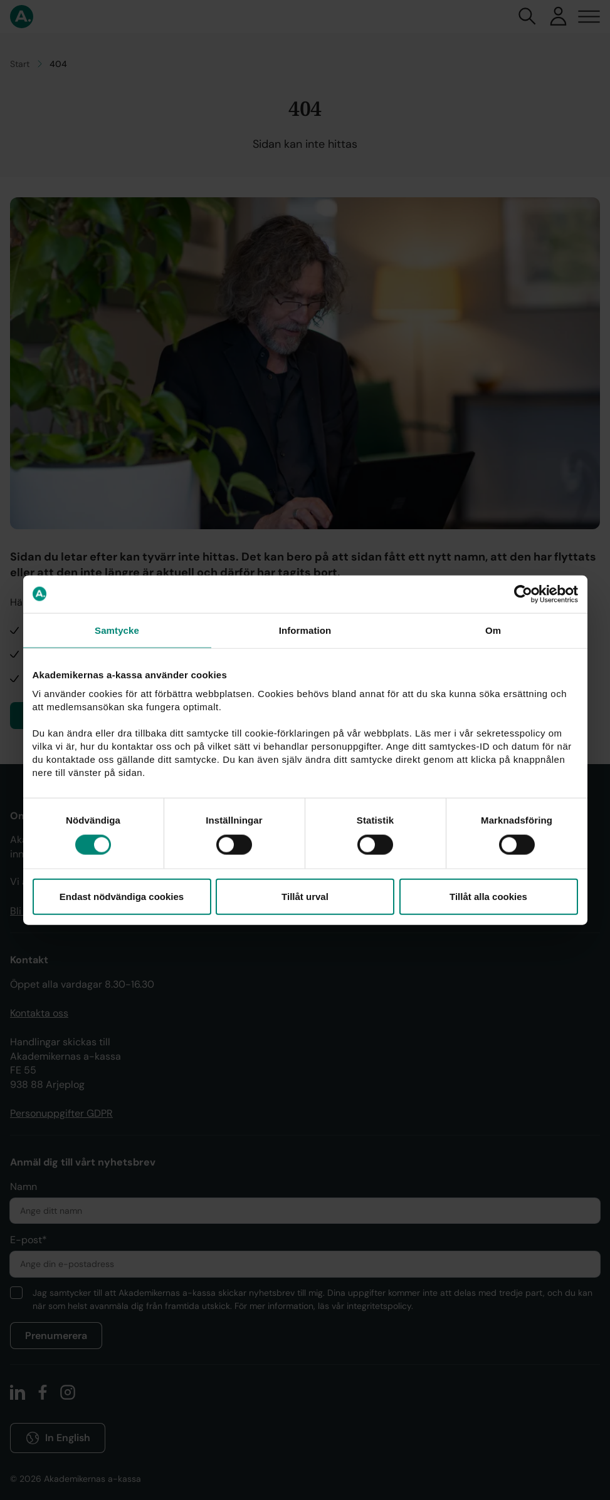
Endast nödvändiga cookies (122, 896)
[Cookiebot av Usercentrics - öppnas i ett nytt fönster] (523, 593)
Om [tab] (493, 629)
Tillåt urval (305, 896)
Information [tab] (305, 629)
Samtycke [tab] (117, 629)
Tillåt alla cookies (488, 896)
